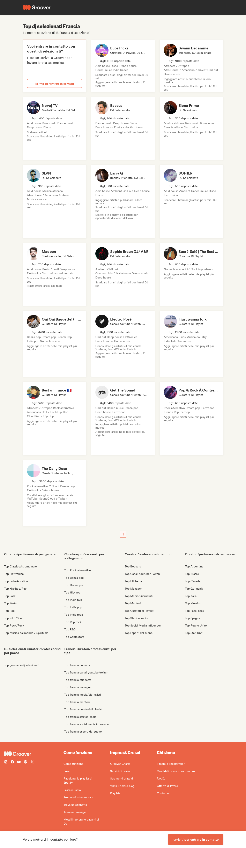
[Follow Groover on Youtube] (19, 762)
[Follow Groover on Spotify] (25, 762)
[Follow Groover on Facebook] (12, 762)
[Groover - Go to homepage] (34, 754)
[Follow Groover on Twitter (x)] (32, 762)
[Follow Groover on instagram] (5, 762)
